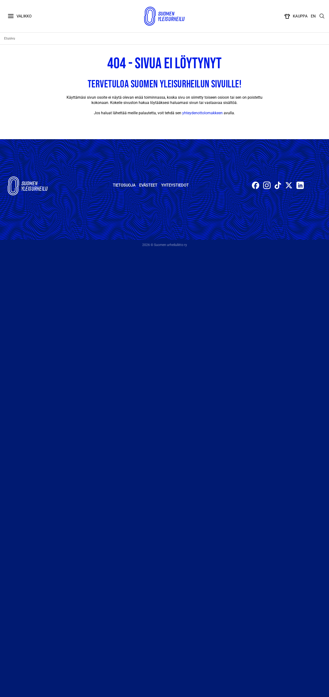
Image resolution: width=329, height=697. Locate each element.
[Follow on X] (289, 186)
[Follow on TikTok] (278, 186)
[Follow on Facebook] (255, 186)
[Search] (322, 16)
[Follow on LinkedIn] (300, 186)
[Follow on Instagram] (267, 186)
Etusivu (9, 38)
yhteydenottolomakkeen (202, 113)
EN (313, 16)
